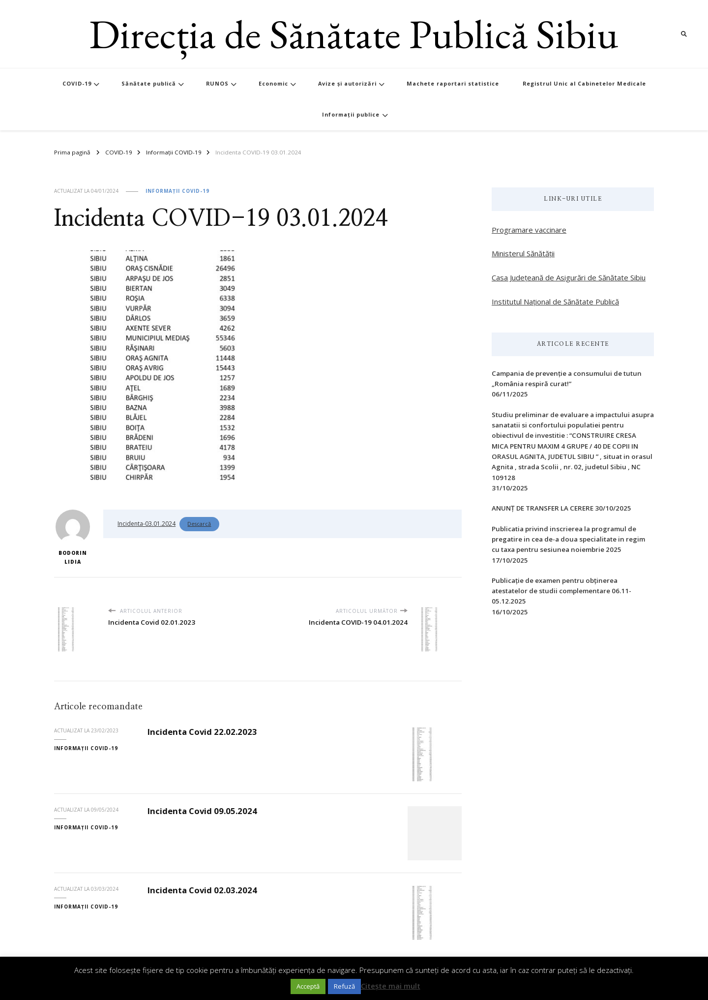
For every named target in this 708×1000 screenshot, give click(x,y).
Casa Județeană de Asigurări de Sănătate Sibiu (569, 277)
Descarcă (199, 523)
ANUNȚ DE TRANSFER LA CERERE (542, 508)
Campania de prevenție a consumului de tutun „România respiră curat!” (567, 378)
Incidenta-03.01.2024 (147, 523)
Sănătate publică (148, 83)
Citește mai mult (390, 986)
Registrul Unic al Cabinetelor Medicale (584, 83)
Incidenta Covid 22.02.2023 (202, 731)
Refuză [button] (344, 986)
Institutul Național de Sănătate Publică (555, 301)
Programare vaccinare (529, 230)
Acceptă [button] (308, 986)
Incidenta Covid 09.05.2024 (202, 811)
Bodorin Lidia (73, 537)
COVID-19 (76, 83)
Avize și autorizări (347, 83)
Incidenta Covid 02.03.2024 (202, 890)
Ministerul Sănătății (523, 253)
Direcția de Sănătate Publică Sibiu (354, 34)
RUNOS (217, 83)
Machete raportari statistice (453, 83)
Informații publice (351, 114)
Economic (273, 83)
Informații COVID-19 (177, 190)
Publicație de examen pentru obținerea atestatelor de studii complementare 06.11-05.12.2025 (561, 591)
